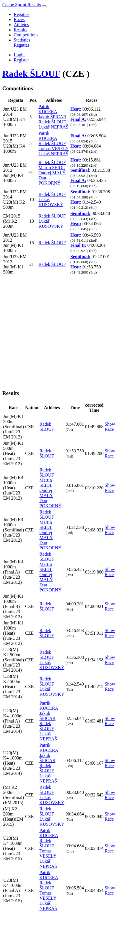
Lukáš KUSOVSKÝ (51, 202)
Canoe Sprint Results (21, 4)
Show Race (110, 427)
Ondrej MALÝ (52, 172)
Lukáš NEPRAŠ (53, 127)
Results (20, 29)
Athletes (21, 24)
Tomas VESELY (54, 148)
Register (21, 59)
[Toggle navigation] (44, 6)
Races (19, 19)
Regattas (21, 14)
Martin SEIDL (52, 167)
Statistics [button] (22, 40)
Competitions (26, 34)
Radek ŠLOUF (31, 74)
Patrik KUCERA (48, 109)
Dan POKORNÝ (50, 180)
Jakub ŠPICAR (52, 116)
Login (19, 54)
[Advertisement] (53, 331)
